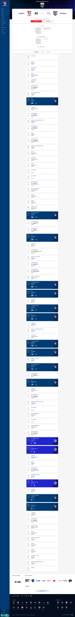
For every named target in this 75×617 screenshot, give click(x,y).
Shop (2, 31)
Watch (2, 10)
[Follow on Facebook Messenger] (31, 596)
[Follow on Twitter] (26, 596)
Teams (2, 17)
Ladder (2, 15)
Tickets (2, 29)
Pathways (3, 21)
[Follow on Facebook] (24, 596)
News (2, 8)
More (5, 24)
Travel (2, 12)
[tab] (36, 52)
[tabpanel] (42, 313)
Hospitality (3, 32)
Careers (22, 614)
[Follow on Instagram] (28, 596)
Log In (3, 612)
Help (24, 614)
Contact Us (27, 614)
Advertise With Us (32, 614)
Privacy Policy (18, 614)
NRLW (2, 19)
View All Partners (42, 590)
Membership (3, 27)
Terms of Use (13, 614)
